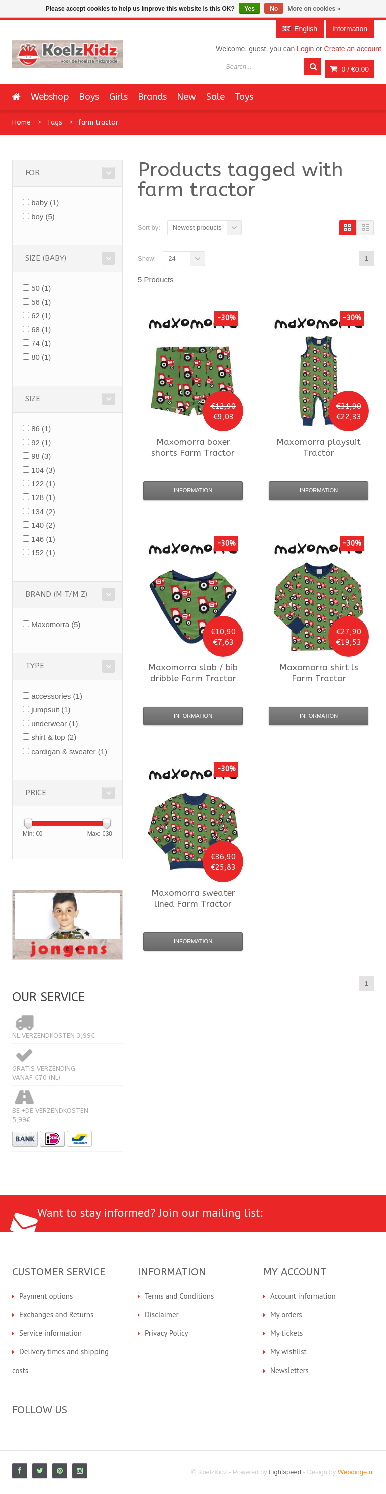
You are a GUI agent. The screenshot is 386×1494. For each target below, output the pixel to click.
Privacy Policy (166, 1333)
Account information (303, 1296)
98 (41, 456)
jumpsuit (50, 709)
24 (171, 258)
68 (41, 329)
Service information (50, 1333)
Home (21, 122)
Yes (249, 8)
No (274, 8)
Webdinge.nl (356, 1472)
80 (41, 357)
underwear (54, 723)
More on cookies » (314, 8)
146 (43, 539)
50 (41, 288)
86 (41, 428)
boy (43, 216)
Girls (118, 96)
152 (43, 552)
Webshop (50, 96)
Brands (152, 96)
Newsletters (289, 1370)
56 (41, 302)
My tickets (286, 1333)
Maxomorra (55, 624)
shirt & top (53, 737)
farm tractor (98, 122)
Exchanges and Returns (56, 1314)
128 (43, 497)
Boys (89, 96)
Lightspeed (285, 1472)
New (186, 96)
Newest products (197, 227)
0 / (349, 69)
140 (43, 525)
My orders (286, 1314)
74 (41, 343)
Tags (54, 122)
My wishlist (288, 1351)
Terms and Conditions (179, 1296)
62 (41, 315)
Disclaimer (162, 1314)
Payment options (46, 1296)
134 (43, 511)
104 (43, 470)
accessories (56, 696)
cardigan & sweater (69, 751)
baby (45, 202)
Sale (215, 96)
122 (43, 483)
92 (41, 442)
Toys (244, 96)
